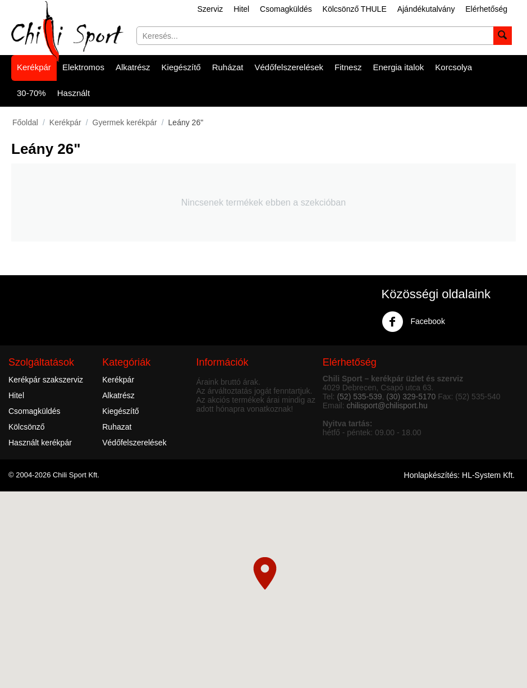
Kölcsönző (26, 426)
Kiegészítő (181, 67)
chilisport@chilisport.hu (387, 405)
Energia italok (398, 67)
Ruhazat (116, 426)
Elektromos (83, 67)
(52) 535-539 (359, 396)
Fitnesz (347, 67)
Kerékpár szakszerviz (45, 379)
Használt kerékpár (40, 442)
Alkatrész (133, 67)
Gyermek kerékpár (125, 122)
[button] (265, 573)
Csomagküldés (286, 8)
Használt (73, 93)
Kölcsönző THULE (355, 8)
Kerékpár (34, 67)
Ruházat (228, 67)
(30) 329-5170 (411, 396)
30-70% (31, 93)
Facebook (413, 321)
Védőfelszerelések (289, 67)
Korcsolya (453, 67)
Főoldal (25, 122)
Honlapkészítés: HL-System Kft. (459, 475)
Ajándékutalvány (426, 8)
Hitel (241, 8)
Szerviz (210, 8)
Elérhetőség (486, 8)
